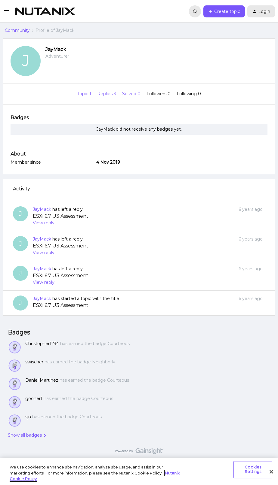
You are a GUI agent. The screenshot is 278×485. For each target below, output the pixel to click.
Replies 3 (107, 93)
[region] (139, 471)
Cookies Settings (253, 469)
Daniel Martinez (41, 380)
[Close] (271, 471)
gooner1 (33, 398)
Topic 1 (84, 93)
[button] (6, 12)
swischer (34, 362)
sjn (28, 417)
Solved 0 (132, 93)
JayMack (55, 49)
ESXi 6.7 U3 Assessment (60, 216)
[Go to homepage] (45, 11)
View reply (43, 223)
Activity (21, 189)
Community (17, 30)
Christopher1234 (42, 343)
